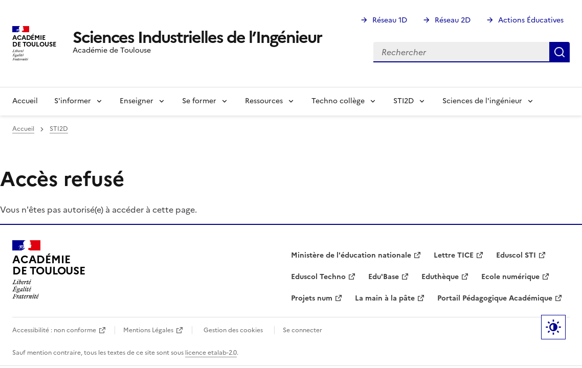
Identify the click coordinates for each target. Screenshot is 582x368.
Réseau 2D (453, 20)
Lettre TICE (454, 255)
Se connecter (302, 330)
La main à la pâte (385, 298)
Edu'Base (383, 276)
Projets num (311, 298)
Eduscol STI (516, 255)
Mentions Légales (148, 330)
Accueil (25, 101)
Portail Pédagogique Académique (494, 298)
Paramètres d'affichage (553, 327)
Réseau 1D (389, 20)
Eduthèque (440, 276)
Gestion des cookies (233, 330)
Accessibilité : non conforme (54, 330)
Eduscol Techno (318, 276)
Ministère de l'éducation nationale (351, 255)
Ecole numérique (510, 276)
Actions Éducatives (531, 20)
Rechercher (559, 52)
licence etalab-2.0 (211, 352)
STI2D (59, 128)
